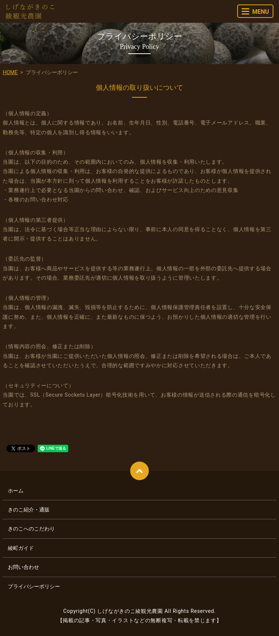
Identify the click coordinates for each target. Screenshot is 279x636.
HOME (10, 72)
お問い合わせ (23, 567)
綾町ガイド (21, 548)
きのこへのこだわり (31, 529)
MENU (255, 11)
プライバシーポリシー (34, 586)
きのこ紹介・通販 (29, 510)
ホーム (15, 491)
